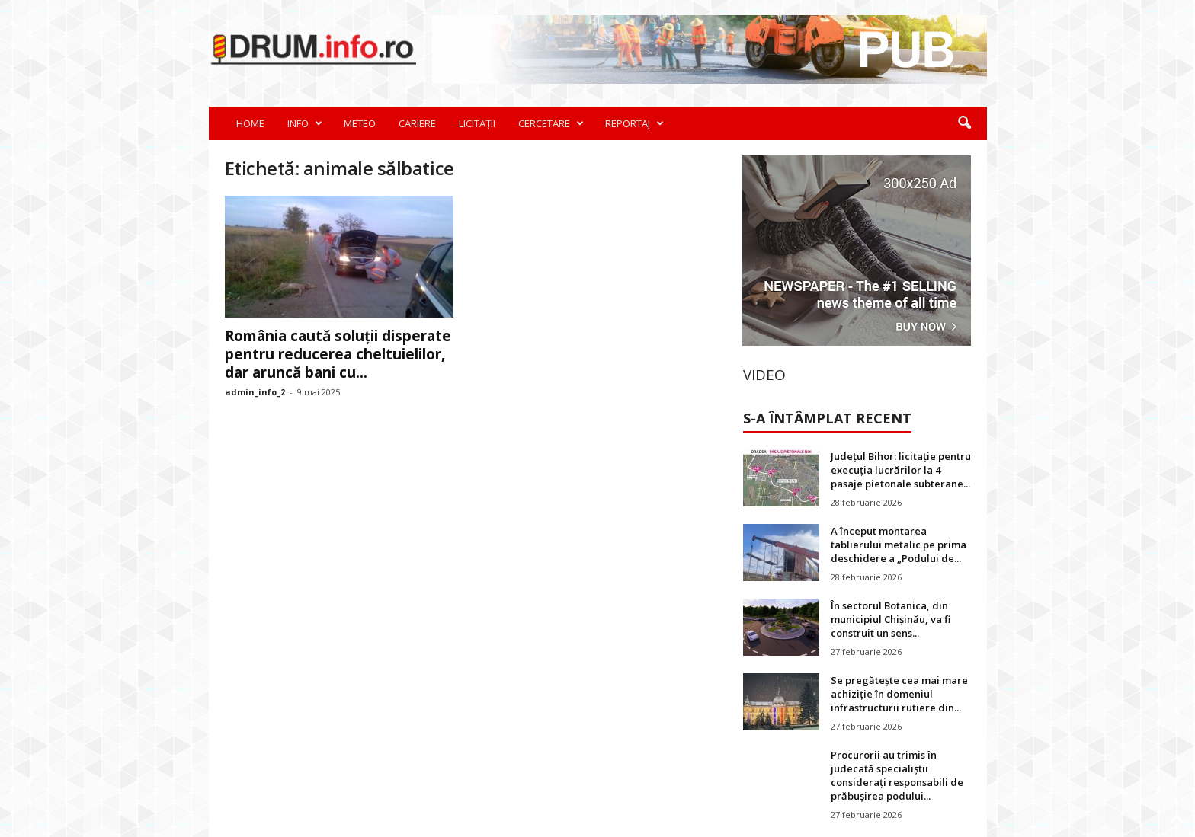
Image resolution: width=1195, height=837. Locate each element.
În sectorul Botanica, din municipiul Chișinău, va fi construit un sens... (890, 619)
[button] (964, 123)
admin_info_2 (255, 392)
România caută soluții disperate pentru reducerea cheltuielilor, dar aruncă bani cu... (338, 354)
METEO (360, 123)
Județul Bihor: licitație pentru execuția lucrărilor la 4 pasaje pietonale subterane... (901, 469)
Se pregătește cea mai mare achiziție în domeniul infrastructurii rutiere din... (899, 693)
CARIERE (417, 123)
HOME (250, 123)
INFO (304, 123)
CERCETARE (551, 123)
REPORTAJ (634, 123)
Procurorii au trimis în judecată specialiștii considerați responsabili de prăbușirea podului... (897, 775)
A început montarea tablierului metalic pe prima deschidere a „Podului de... (898, 544)
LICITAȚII (477, 123)
